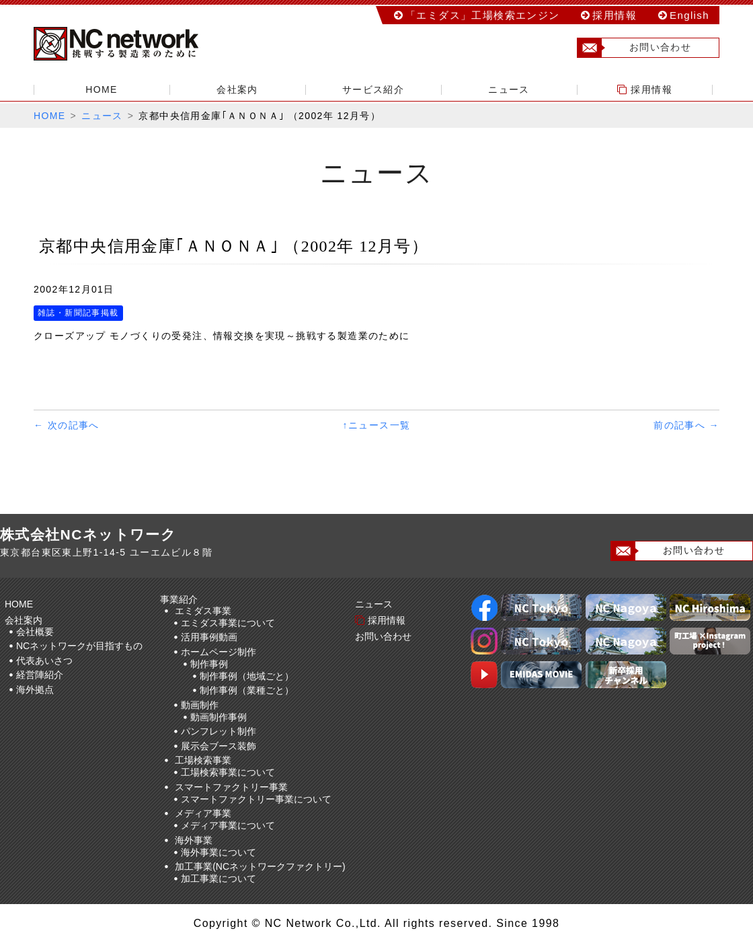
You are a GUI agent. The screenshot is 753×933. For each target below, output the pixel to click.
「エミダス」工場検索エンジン (482, 15)
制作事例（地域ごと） (247, 676)
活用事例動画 (209, 637)
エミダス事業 (203, 610)
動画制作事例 (218, 717)
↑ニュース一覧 (377, 425)
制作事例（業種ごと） (247, 690)
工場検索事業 (203, 760)
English (689, 15)
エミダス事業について (228, 623)
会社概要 (35, 631)
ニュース (509, 89)
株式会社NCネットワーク (128, 44)
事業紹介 (181, 599)
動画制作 (200, 705)
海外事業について (218, 852)
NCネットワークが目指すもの (79, 645)
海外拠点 (35, 689)
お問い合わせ (634, 47)
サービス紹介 (373, 89)
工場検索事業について (228, 772)
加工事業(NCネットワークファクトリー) (260, 866)
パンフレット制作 (218, 731)
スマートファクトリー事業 (231, 787)
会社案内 (237, 89)
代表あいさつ (44, 660)
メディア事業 (203, 813)
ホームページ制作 (218, 651)
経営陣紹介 (39, 674)
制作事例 (209, 664)
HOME (101, 89)
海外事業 (193, 840)
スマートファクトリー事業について (256, 799)
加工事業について (218, 878)
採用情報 (614, 15)
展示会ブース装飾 (218, 746)
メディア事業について (228, 825)
